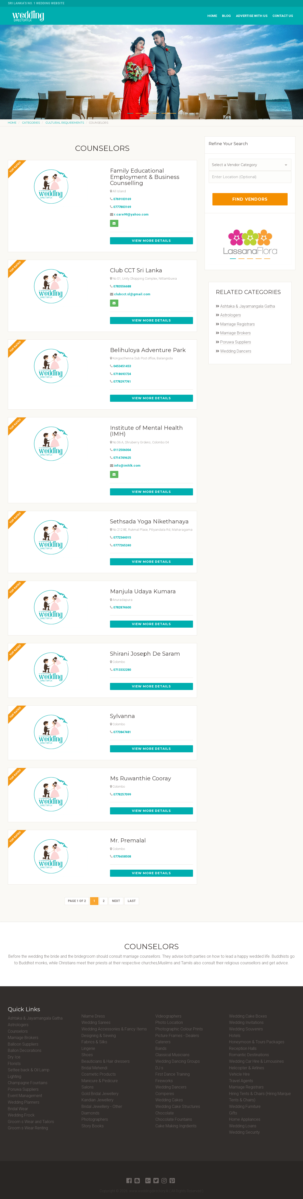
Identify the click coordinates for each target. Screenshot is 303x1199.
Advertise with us (251, 16)
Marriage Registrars (237, 324)
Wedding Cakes (169, 1100)
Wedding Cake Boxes (248, 1016)
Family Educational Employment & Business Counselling (144, 176)
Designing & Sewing (98, 1035)
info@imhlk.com (127, 465)
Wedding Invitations (246, 1022)
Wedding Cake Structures (177, 1106)
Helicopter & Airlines (246, 1067)
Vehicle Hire (239, 1074)
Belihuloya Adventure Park (148, 350)
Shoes (87, 1054)
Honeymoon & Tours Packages (256, 1042)
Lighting (14, 1076)
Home (212, 16)
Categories (31, 122)
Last (132, 901)
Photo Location (169, 1022)
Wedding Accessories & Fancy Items (114, 1029)
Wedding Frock (21, 1115)
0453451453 (122, 366)
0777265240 (122, 545)
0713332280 (122, 670)
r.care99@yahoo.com (131, 214)
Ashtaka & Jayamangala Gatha (247, 306)
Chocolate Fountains (173, 1119)
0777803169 (122, 207)
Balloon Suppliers (23, 1044)
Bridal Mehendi (94, 1067)
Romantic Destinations (249, 1054)
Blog (226, 16)
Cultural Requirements (65, 122)
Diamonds (90, 1113)
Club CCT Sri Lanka (136, 270)
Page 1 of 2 (77, 901)
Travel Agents (241, 1080)
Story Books (92, 1126)
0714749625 (122, 458)
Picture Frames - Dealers (177, 1035)
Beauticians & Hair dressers (105, 1061)
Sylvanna (122, 716)
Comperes (164, 1093)
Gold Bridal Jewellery (100, 1093)
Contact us (282, 16)
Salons (87, 1087)
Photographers (94, 1119)
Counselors (18, 1031)
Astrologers (230, 315)
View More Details (151, 241)
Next (116, 901)
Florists (14, 1063)
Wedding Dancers (235, 351)
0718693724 (122, 374)
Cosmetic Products (98, 1074)
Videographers (168, 1016)
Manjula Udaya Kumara (143, 591)
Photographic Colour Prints (179, 1029)
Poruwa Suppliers (235, 342)
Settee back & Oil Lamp (28, 1070)
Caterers (163, 1042)
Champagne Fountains (27, 1082)
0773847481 (122, 732)
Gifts (233, 1113)
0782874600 (122, 607)
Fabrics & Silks (94, 1042)
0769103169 (122, 199)
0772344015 (122, 537)
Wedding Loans (242, 1126)
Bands (161, 1048)
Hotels (234, 1035)
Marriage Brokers (235, 333)
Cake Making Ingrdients (176, 1126)
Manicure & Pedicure (99, 1080)
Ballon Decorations (24, 1050)
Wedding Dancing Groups (177, 1061)
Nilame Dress (93, 1016)
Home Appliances (244, 1119)
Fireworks (164, 1080)
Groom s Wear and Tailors (31, 1121)
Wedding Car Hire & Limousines (256, 1061)
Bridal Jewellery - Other (101, 1106)
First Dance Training (172, 1074)
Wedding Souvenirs (246, 1029)
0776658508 (122, 856)
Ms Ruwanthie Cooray (140, 778)
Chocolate (164, 1113)
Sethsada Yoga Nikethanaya (149, 521)
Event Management (25, 1095)
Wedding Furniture (245, 1106)
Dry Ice (14, 1057)
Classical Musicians (172, 1054)
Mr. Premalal (128, 840)
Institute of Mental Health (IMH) (146, 430)
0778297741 (122, 381)
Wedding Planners (23, 1102)
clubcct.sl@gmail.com (132, 294)
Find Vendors (250, 199)
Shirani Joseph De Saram (145, 653)
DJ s (159, 1067)
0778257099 (122, 794)
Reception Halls (243, 1048)
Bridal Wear (18, 1108)
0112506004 (122, 450)
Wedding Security (244, 1132)
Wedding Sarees (96, 1022)
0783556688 (122, 286)
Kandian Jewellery (97, 1100)
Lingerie (88, 1048)
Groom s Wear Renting (28, 1128)
